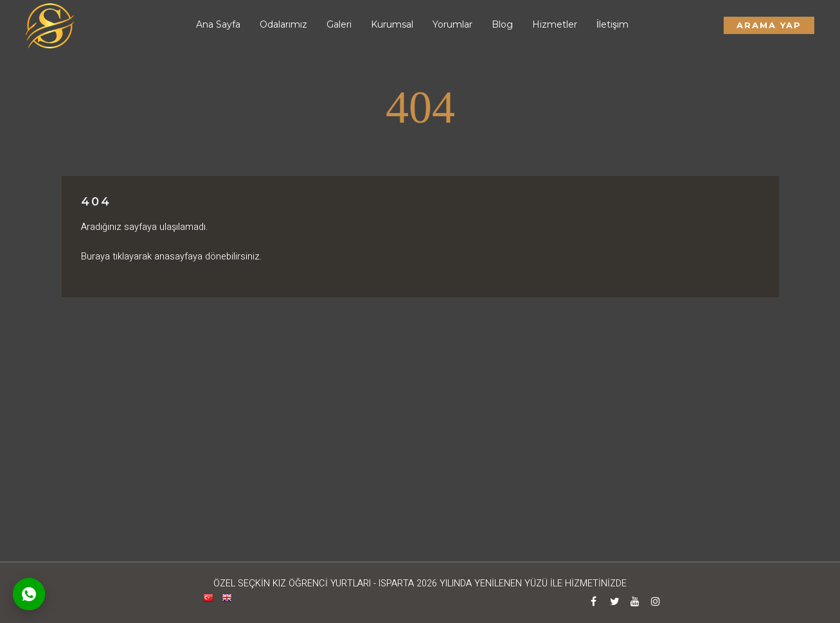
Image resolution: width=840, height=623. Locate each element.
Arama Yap (769, 25)
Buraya (95, 256)
